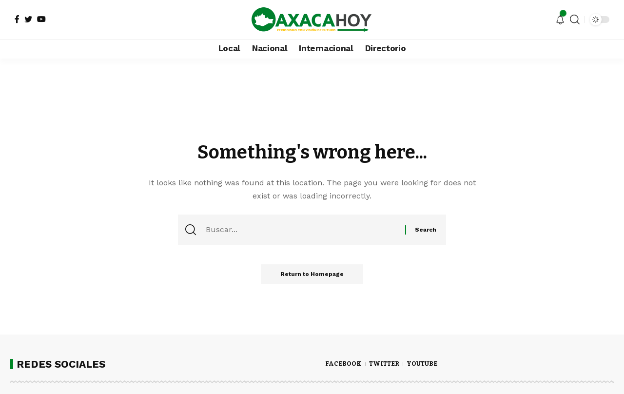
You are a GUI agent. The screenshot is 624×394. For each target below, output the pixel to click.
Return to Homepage (312, 274)
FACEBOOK (343, 363)
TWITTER (384, 363)
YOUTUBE (422, 363)
